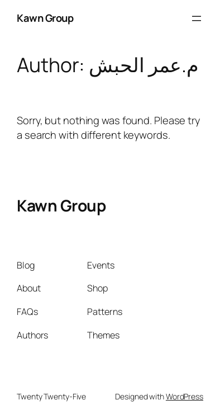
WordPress (184, 396)
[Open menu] (196, 18)
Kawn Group (45, 18)
